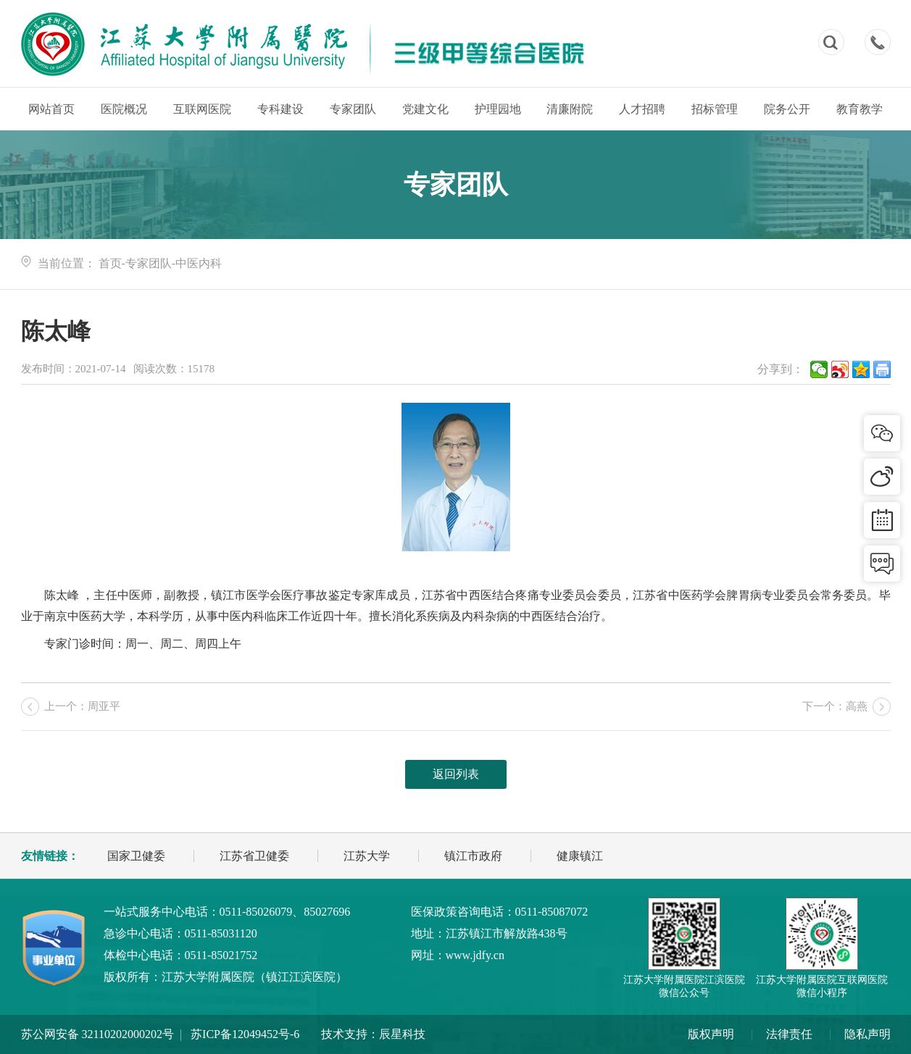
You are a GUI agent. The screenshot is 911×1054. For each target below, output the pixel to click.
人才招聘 (642, 109)
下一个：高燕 (835, 706)
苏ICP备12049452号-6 (245, 1034)
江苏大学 (367, 856)
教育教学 (859, 109)
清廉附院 (569, 109)
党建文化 (425, 109)
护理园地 (498, 109)
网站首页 (51, 109)
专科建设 (280, 109)
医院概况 (124, 109)
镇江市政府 (473, 856)
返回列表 (456, 774)
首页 (110, 263)
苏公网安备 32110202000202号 (97, 1034)
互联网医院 (202, 109)
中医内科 (198, 263)
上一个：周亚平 (82, 706)
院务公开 (787, 109)
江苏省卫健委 (254, 856)
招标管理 (714, 109)
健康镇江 (580, 856)
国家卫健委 (136, 856)
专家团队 (353, 109)
